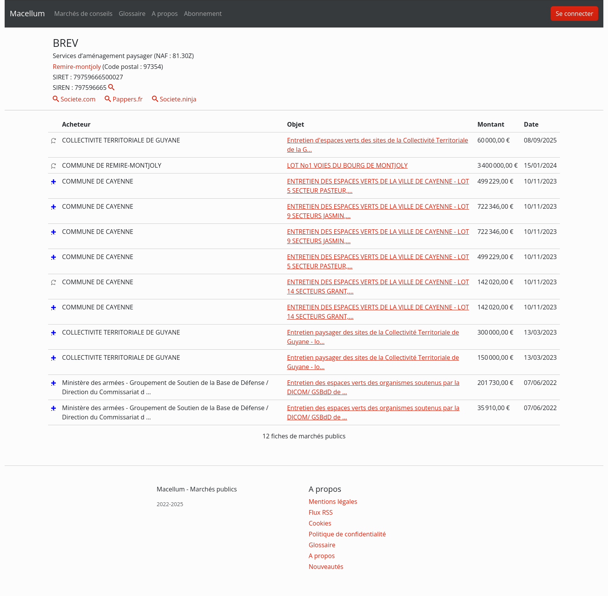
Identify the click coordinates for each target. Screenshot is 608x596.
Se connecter (574, 13)
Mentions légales (333, 501)
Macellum (27, 13)
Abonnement (202, 13)
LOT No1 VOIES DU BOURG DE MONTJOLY (347, 165)
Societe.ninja (174, 99)
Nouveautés (326, 566)
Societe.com (74, 99)
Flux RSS (321, 512)
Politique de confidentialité (347, 534)
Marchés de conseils (83, 13)
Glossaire (132, 13)
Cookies (320, 523)
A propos (165, 13)
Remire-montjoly (77, 66)
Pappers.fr (124, 99)
